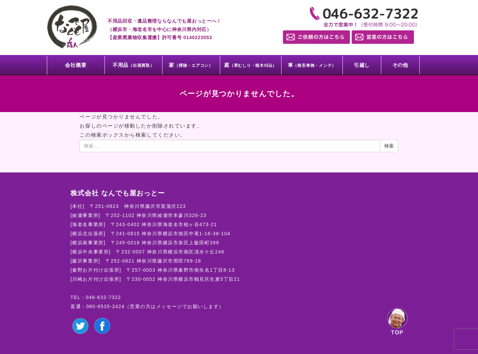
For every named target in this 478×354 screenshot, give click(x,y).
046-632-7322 (103, 297)
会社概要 (75, 65)
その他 (400, 65)
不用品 (133, 65)
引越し (362, 65)
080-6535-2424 (105, 306)
